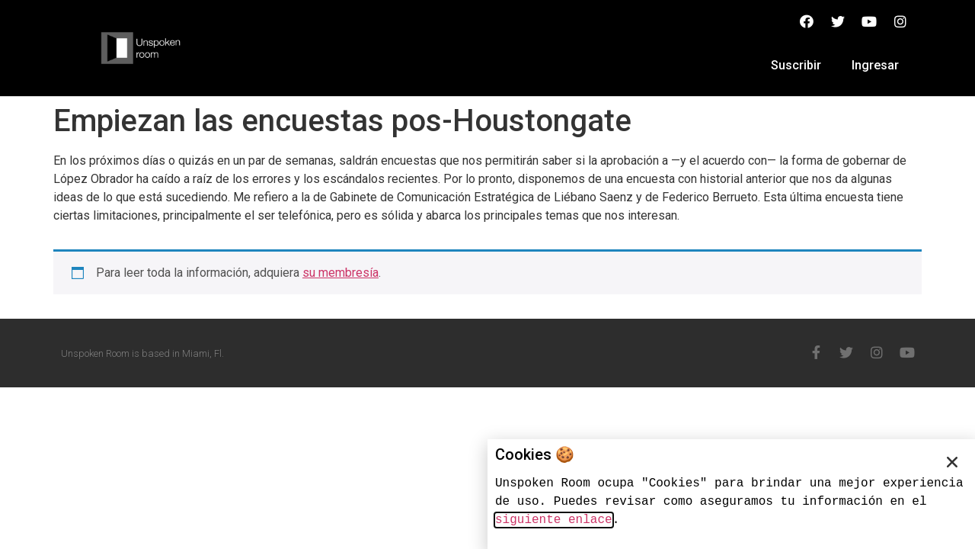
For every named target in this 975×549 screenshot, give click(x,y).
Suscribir (796, 65)
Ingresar (875, 65)
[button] (952, 462)
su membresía (340, 272)
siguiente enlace (553, 520)
